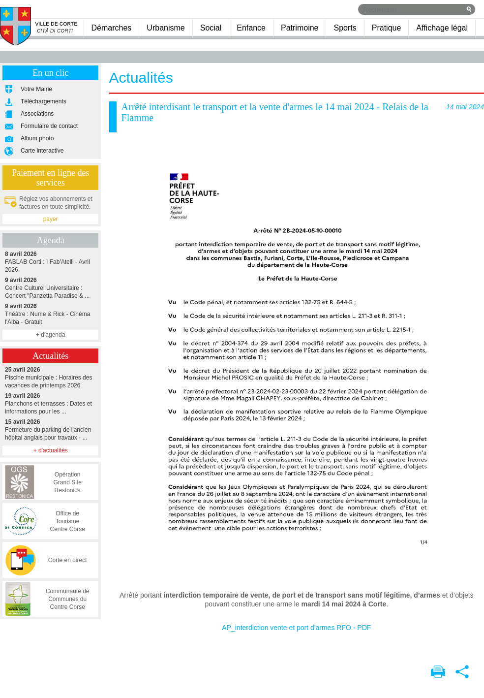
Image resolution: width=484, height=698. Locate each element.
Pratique (386, 28)
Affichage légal (442, 28)
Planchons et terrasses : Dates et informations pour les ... (50, 403)
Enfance (251, 28)
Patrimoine (299, 28)
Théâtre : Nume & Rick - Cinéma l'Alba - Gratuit (50, 313)
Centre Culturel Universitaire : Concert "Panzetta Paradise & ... (50, 287)
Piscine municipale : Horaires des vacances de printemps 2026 (50, 377)
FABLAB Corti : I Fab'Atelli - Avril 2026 (50, 261)
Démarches (111, 28)
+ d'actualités (50, 450)
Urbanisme (165, 28)
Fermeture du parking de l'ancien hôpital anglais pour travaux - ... (50, 429)
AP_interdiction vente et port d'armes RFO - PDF (296, 628)
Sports (344, 28)
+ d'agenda (50, 334)
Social (211, 28)
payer (50, 219)
